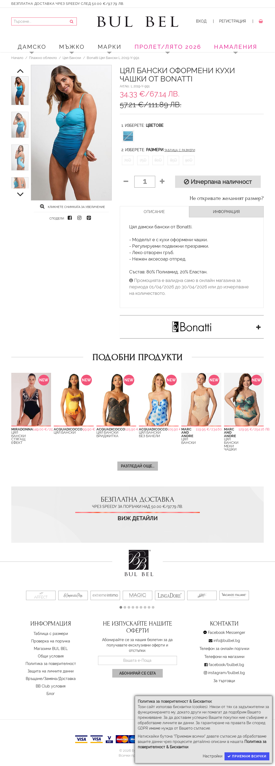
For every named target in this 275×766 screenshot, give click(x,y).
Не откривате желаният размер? (227, 198)
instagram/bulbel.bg (226, 673)
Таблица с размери (179, 150)
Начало (17, 57)
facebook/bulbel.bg (226, 665)
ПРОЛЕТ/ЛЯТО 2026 (168, 46)
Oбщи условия (51, 656)
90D (188, 160)
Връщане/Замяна (41, 678)
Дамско (32, 46)
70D (127, 160)
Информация (226, 212)
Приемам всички (246, 756)
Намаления (235, 46)
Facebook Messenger (226, 632)
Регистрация (232, 21)
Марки (110, 46)
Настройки (212, 756)
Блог (50, 693)
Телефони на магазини (224, 657)
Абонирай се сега (137, 673)
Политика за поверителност (51, 663)
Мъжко (72, 46)
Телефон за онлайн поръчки (224, 648)
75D (143, 160)
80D (158, 160)
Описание (154, 212)
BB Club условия (51, 686)
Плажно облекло (43, 57)
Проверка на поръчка (50, 641)
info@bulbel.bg (227, 640)
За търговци (224, 681)
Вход (201, 21)
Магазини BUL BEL (51, 648)
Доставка (67, 678)
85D (173, 160)
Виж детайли (138, 518)
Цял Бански (72, 57)
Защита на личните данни (51, 671)
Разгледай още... (137, 466)
